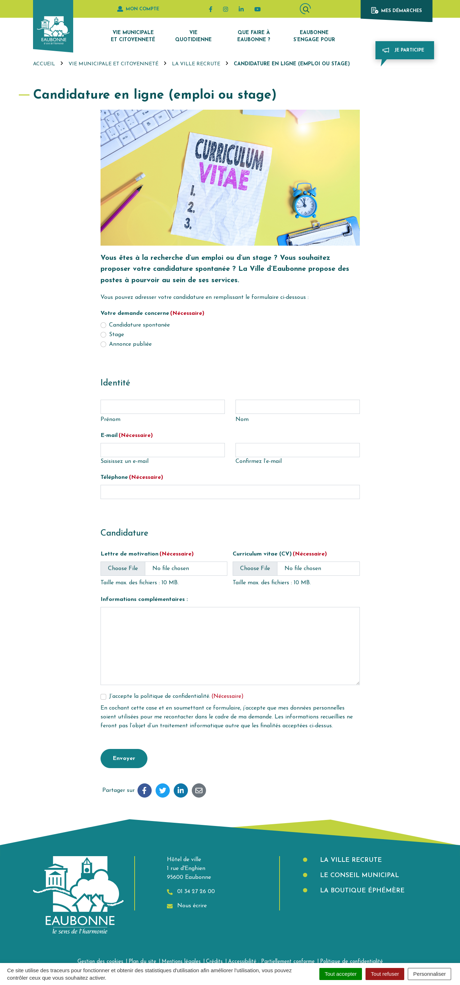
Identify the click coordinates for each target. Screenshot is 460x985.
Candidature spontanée (139, 325)
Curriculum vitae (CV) (280, 554)
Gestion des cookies (100, 961)
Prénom (110, 419)
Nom (242, 419)
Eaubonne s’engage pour (314, 36)
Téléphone (132, 477)
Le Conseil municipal (358, 875)
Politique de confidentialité (351, 961)
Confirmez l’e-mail (259, 461)
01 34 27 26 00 (191, 892)
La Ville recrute (350, 860)
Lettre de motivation (147, 554)
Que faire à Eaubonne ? (253, 36)
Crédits (214, 961)
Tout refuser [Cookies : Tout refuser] (385, 974)
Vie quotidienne (193, 36)
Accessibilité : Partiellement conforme (271, 961)
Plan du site (142, 961)
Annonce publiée (130, 344)
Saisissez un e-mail (124, 461)
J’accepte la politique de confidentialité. (176, 696)
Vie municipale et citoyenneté (133, 36)
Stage (116, 335)
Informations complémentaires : (144, 599)
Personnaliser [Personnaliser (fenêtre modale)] (429, 974)
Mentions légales (181, 961)
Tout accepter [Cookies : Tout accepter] (341, 974)
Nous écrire (187, 906)
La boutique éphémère (361, 890)
